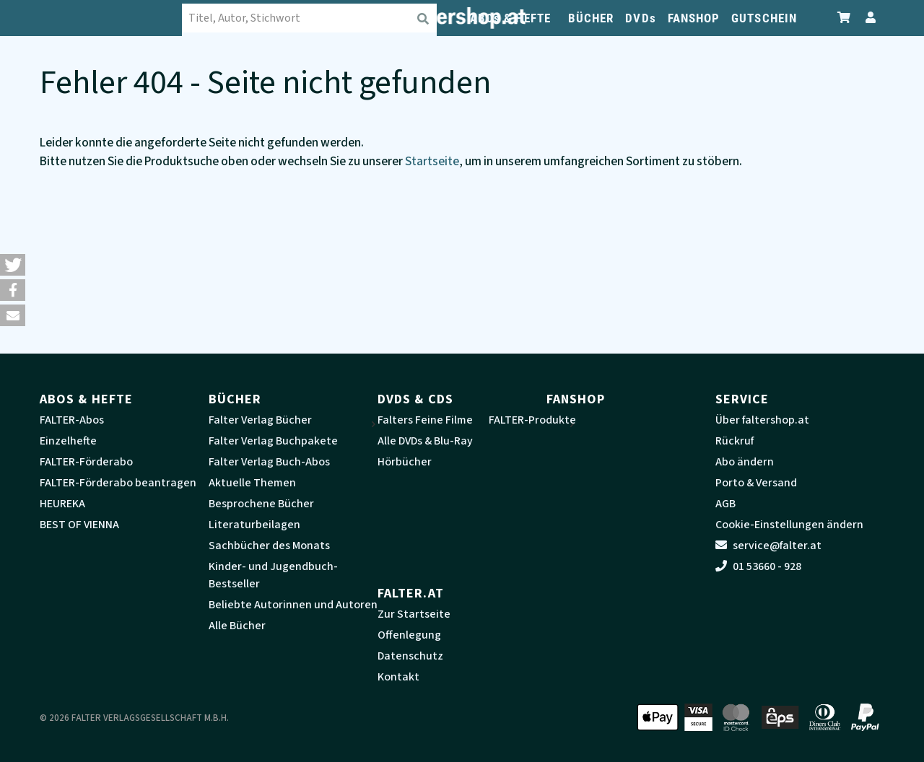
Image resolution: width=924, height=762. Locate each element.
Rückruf (734, 441)
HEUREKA (62, 504)
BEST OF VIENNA (79, 525)
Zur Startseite (414, 614)
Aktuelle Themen (252, 483)
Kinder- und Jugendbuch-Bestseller (273, 575)
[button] (12, 265)
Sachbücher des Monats (269, 545)
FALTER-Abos (72, 420)
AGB (725, 504)
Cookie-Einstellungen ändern (789, 525)
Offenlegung (409, 635)
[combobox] (310, 18)
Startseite (432, 161)
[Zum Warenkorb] (844, 18)
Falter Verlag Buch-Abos (269, 462)
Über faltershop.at (762, 420)
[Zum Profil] (867, 18)
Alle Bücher (237, 626)
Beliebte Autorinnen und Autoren (293, 605)
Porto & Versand (756, 483)
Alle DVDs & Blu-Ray (425, 441)
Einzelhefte (68, 441)
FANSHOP (694, 18)
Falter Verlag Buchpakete (273, 441)
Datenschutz (410, 656)
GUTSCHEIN (764, 18)
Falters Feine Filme (425, 420)
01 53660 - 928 (758, 566)
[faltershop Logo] (112, 18)
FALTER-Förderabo (86, 462)
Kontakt (398, 677)
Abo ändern (744, 462)
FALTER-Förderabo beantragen (118, 483)
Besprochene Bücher (261, 504)
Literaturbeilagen (254, 525)
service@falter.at (768, 545)
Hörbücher (405, 462)
